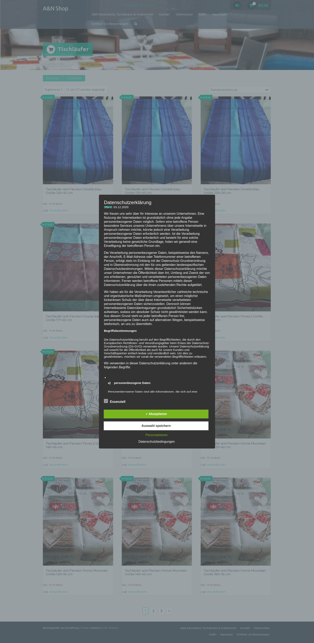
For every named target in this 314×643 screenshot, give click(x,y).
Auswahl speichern (156, 425)
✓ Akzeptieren (156, 414)
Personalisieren (157, 435)
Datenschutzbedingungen (156, 441)
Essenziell (114, 401)
